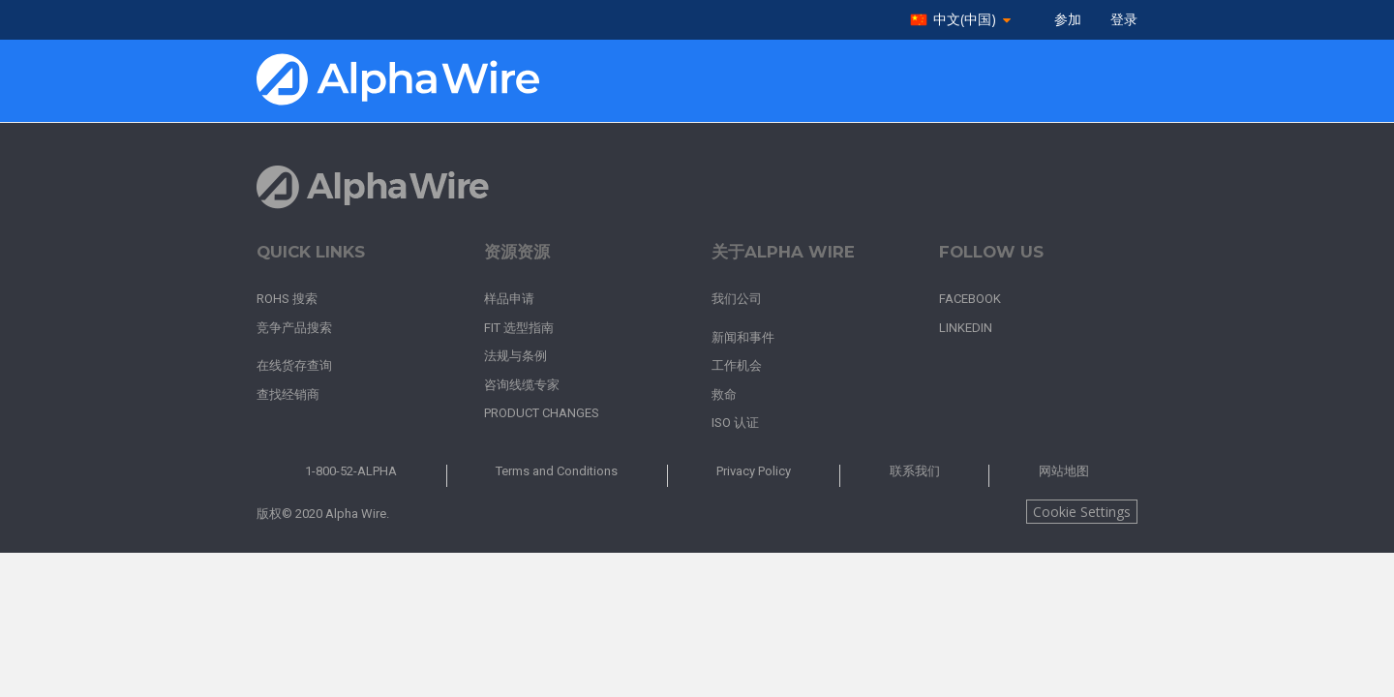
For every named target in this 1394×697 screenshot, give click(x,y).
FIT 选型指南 (519, 327)
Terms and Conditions (557, 471)
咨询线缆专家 (522, 385)
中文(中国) (964, 20)
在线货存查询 (294, 365)
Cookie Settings (1082, 511)
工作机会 (737, 365)
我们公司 (737, 298)
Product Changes (541, 413)
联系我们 (915, 471)
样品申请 (509, 298)
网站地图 (1064, 471)
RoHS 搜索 (287, 298)
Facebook (970, 298)
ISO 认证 (735, 422)
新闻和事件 (743, 337)
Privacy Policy (753, 471)
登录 (1123, 19)
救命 (724, 394)
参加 (1067, 19)
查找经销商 (288, 394)
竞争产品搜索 (294, 327)
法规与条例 (515, 355)
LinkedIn (965, 327)
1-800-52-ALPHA (351, 471)
